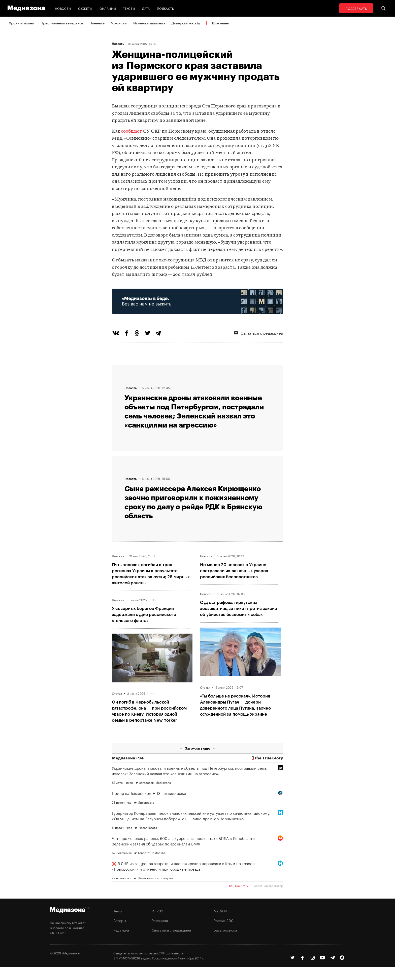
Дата (146, 8)
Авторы (119, 920)
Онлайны (108, 8)
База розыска (225, 930)
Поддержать (356, 8)
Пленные (97, 22)
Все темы (220, 23)
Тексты (129, 8)
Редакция (121, 930)
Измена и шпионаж (149, 22)
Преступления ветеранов (62, 22)
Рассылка (160, 920)
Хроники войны (22, 22)
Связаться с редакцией (258, 333)
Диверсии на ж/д (186, 22)
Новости (63, 8)
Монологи (119, 22)
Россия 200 (224, 920)
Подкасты (166, 8)
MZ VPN (220, 910)
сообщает (131, 131)
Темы (117, 910)
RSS (157, 910)
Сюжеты (85, 8)
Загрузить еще (197, 748)
